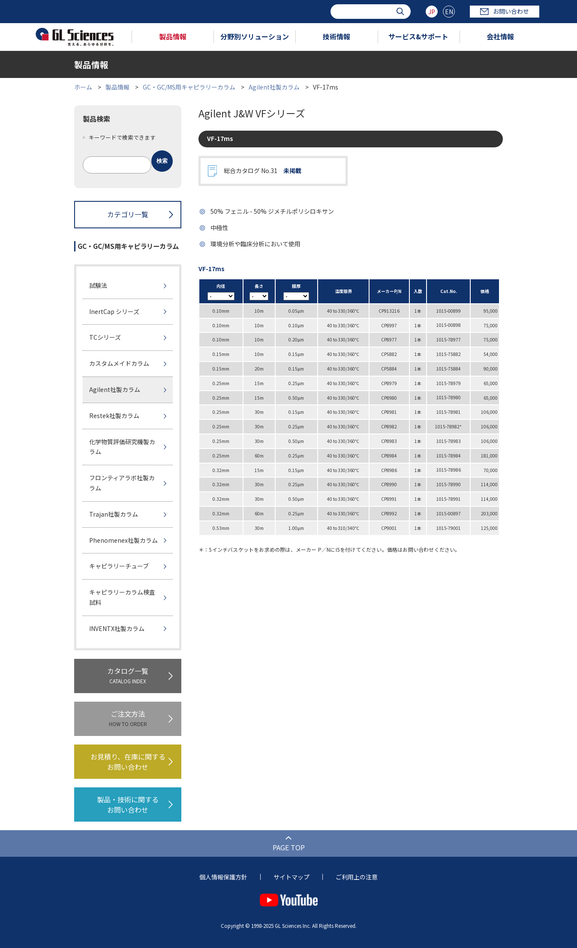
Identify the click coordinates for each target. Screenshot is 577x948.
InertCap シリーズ (114, 311)
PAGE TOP (289, 847)
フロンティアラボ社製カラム (122, 482)
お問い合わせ (504, 11)
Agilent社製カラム (274, 87)
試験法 (98, 285)
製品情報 (172, 36)
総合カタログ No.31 (262, 171)
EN (449, 11)
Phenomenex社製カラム (123, 540)
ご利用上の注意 (357, 877)
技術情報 (336, 36)
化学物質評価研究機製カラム (122, 446)
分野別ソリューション (254, 36)
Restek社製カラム (114, 415)
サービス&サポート (418, 36)
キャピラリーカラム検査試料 (122, 597)
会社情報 (500, 36)
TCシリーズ (105, 337)
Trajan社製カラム (113, 514)
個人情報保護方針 (223, 877)
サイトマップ (291, 877)
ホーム (83, 87)
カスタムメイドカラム (119, 363)
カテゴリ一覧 (127, 214)
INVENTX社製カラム (116, 628)
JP (431, 11)
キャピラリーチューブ (119, 566)
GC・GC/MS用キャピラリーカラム (189, 87)
